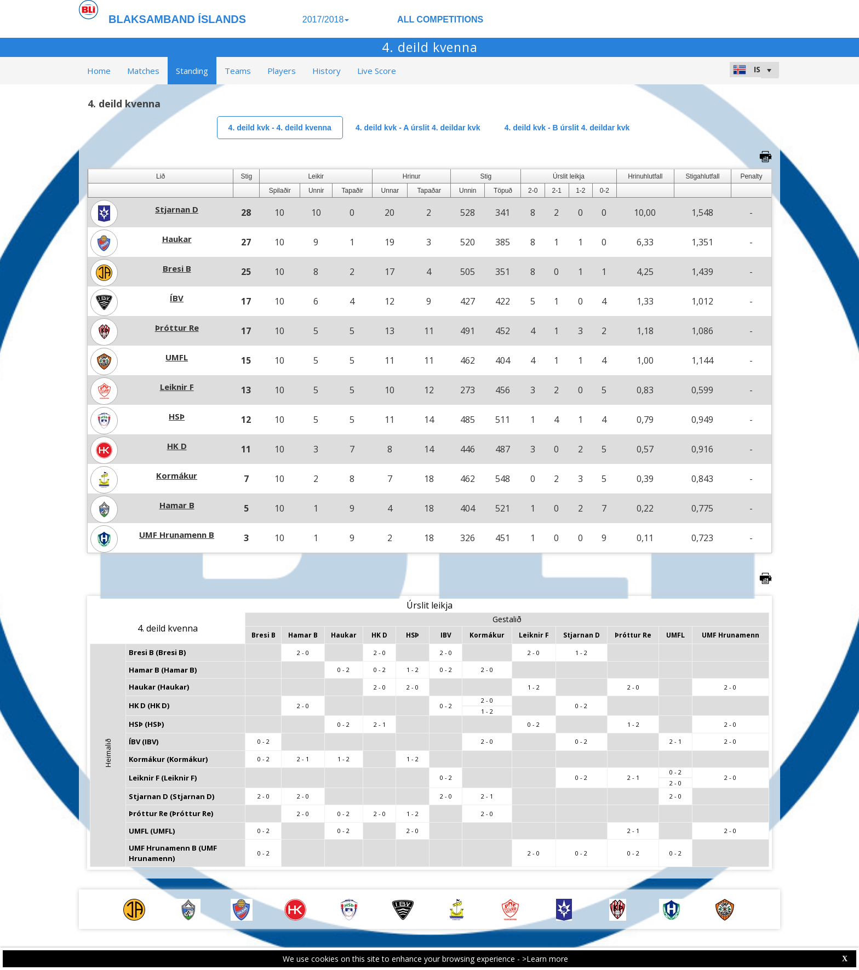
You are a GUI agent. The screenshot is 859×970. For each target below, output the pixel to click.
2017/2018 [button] (326, 19)
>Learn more (545, 959)
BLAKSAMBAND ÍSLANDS (177, 19)
